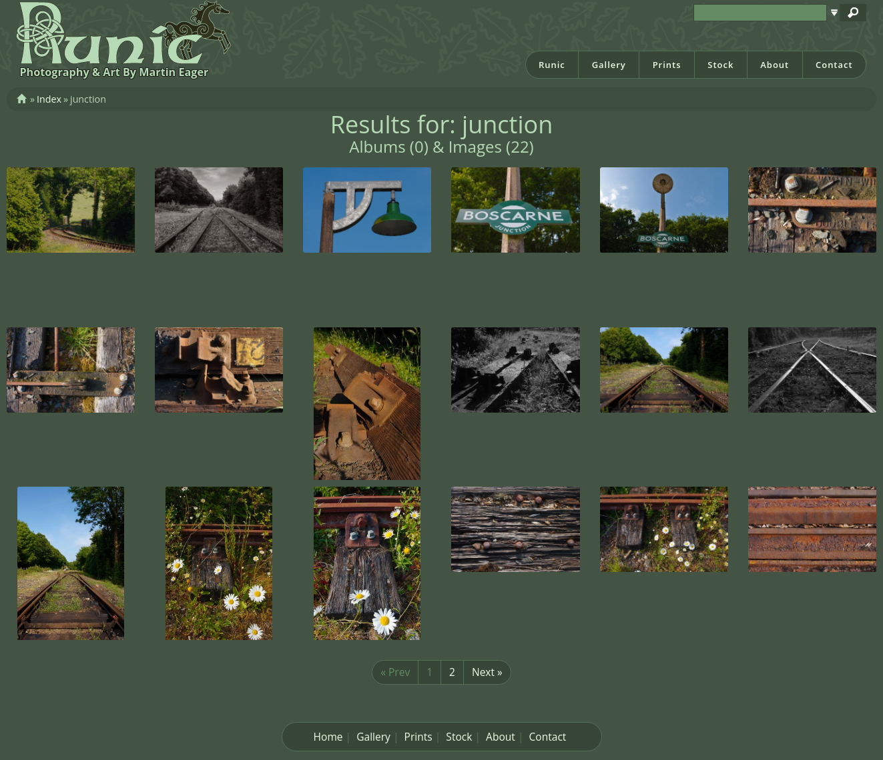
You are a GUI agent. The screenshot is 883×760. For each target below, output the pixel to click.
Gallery (609, 65)
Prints (667, 65)
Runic (552, 65)
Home (328, 736)
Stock (720, 65)
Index (49, 99)
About (774, 65)
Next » (487, 672)
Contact (834, 65)
